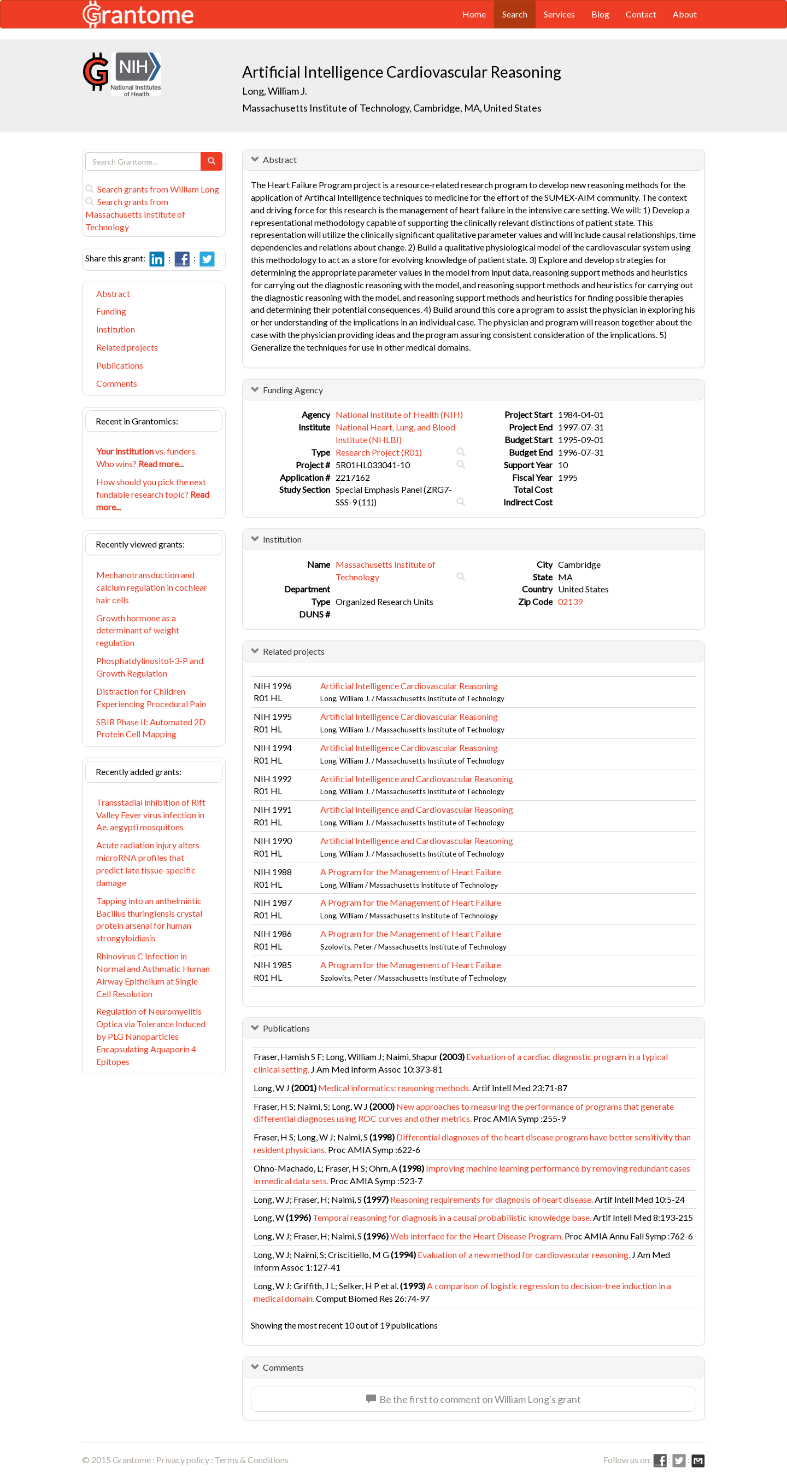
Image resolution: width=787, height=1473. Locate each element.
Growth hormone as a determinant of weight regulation (137, 630)
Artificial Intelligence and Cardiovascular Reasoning (416, 778)
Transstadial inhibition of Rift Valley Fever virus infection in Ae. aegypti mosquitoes (150, 814)
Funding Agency (293, 390)
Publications (119, 365)
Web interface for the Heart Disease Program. (476, 1236)
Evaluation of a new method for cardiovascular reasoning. (524, 1254)
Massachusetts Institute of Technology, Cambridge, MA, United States (392, 108)
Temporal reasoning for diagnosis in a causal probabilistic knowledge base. (452, 1217)
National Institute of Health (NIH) (399, 414)
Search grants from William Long (152, 189)
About (685, 14)
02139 (570, 601)
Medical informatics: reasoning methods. (394, 1087)
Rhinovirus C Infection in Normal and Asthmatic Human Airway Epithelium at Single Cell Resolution (153, 975)
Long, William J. (274, 91)
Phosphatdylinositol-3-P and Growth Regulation (149, 666)
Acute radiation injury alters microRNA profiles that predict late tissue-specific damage (147, 864)
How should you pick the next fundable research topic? (152, 494)
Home (474, 14)
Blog (600, 14)
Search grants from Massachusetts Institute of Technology (135, 214)
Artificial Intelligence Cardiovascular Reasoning (409, 685)
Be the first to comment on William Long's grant (473, 1399)
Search (514, 14)
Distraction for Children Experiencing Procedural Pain (151, 697)
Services (559, 14)
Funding (111, 311)
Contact (641, 14)
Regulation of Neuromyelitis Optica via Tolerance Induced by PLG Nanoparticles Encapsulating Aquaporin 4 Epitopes (150, 1036)
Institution (115, 329)
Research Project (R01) (379, 452)
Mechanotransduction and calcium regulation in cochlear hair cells (151, 587)
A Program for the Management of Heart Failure (410, 871)
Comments (116, 383)
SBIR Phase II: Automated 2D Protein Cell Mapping (150, 728)
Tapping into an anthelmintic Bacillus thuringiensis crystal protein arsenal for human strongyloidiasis (149, 919)
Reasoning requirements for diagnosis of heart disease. (491, 1199)
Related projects (127, 347)
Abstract (113, 293)
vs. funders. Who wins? (146, 457)
